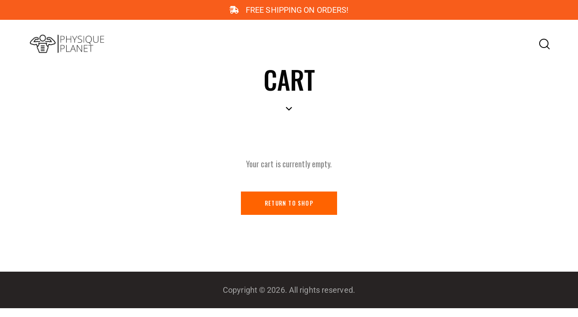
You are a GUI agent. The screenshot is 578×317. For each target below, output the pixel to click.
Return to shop (289, 203)
